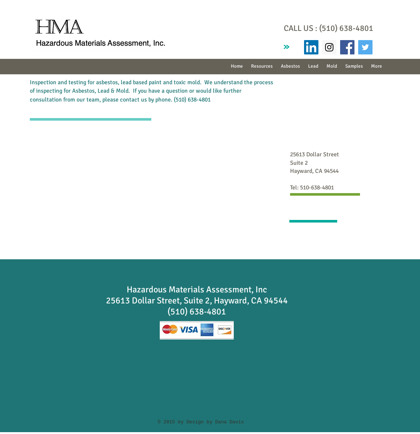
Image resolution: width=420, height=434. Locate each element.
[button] (290, 66)
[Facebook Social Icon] (347, 47)
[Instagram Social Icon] (329, 47)
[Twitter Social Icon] (365, 47)
